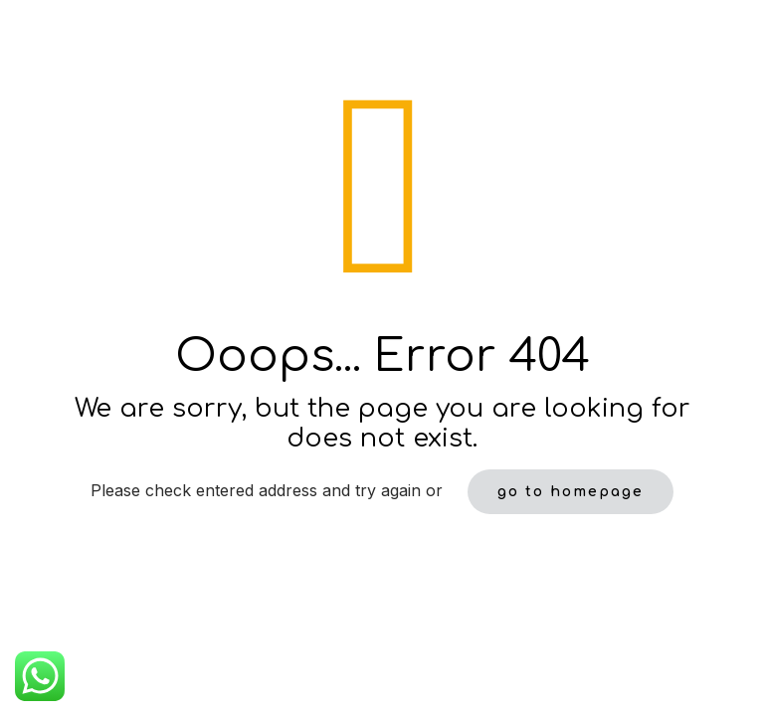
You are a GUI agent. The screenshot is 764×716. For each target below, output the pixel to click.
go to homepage (570, 491)
